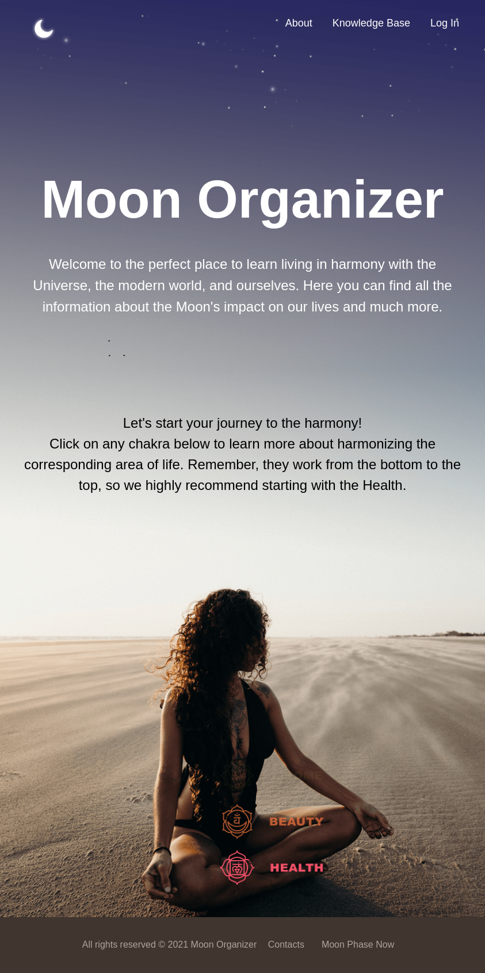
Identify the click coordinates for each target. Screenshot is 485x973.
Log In (444, 23)
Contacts (286, 944)
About (298, 23)
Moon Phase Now (358, 944)
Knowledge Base (371, 23)
